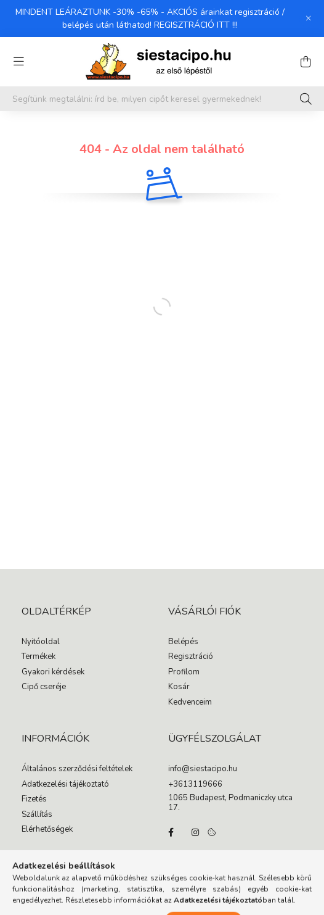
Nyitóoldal (41, 642)
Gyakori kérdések (53, 672)
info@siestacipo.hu (202, 769)
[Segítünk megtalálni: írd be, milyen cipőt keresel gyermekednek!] (162, 98)
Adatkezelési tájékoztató (65, 785)
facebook (170, 832)
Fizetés (34, 800)
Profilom (184, 672)
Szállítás (37, 815)
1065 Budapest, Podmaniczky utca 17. (230, 803)
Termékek (38, 657)
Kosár (179, 687)
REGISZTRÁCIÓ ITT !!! (196, 25)
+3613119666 (195, 785)
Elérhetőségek (47, 830)
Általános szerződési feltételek (77, 769)
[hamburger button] (18, 61)
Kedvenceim (190, 703)
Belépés (183, 642)
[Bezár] (308, 18)
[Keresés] (306, 98)
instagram (195, 832)
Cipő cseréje (44, 687)
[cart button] (305, 61)
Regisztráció (190, 657)
